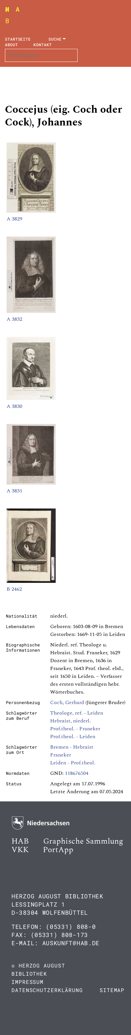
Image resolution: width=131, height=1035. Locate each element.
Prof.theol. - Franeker (75, 729)
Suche (55, 39)
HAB (20, 841)
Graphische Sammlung (83, 841)
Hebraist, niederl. (70, 721)
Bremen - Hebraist (71, 747)
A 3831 (14, 491)
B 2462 (14, 589)
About (11, 44)
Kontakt (42, 44)
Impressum (27, 981)
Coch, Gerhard (67, 702)
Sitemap (112, 990)
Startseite (18, 39)
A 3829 (14, 219)
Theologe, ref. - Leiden (76, 713)
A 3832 (14, 319)
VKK (19, 850)
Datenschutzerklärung (47, 990)
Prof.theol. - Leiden (72, 736)
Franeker (60, 755)
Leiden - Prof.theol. (72, 763)
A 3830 (14, 406)
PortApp (58, 850)
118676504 (76, 773)
